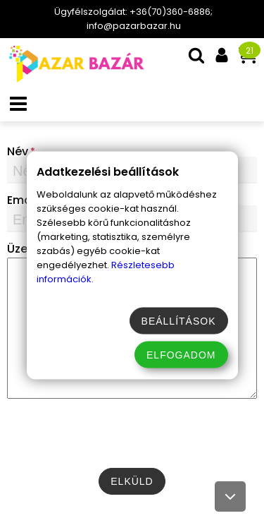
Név (17, 151)
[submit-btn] (132, 481)
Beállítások (179, 320)
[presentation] (132, 433)
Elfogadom (180, 354)
